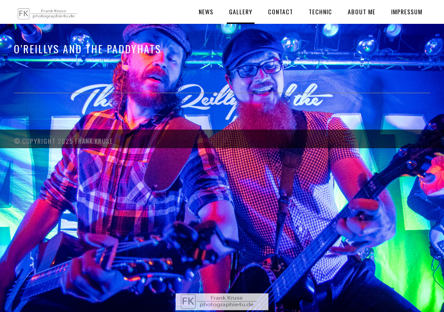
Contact (280, 11)
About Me (361, 11)
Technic (320, 11)
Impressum (406, 11)
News (206, 11)
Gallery (240, 11)
